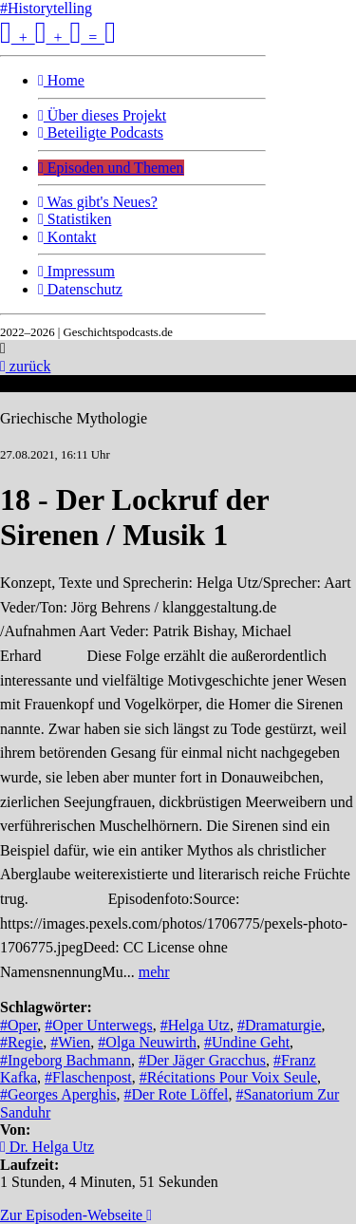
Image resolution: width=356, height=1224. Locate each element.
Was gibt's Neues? (98, 202)
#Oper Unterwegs (98, 1025)
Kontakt (67, 237)
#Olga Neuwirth (147, 1042)
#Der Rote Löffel (176, 1094)
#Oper (18, 1025)
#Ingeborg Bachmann (65, 1060)
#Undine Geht (247, 1042)
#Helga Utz (195, 1025)
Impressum (76, 271)
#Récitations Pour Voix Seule (228, 1077)
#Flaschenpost (88, 1077)
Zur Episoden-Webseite (76, 1215)
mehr (154, 972)
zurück (25, 366)
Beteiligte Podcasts (100, 132)
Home (61, 80)
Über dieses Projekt (102, 115)
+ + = (58, 37)
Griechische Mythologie (73, 418)
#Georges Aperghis (58, 1094)
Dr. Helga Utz (47, 1147)
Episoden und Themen (111, 168)
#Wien (70, 1042)
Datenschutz (80, 289)
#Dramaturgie (279, 1025)
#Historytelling (46, 8)
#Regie (21, 1042)
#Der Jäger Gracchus (202, 1060)
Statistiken (74, 219)
